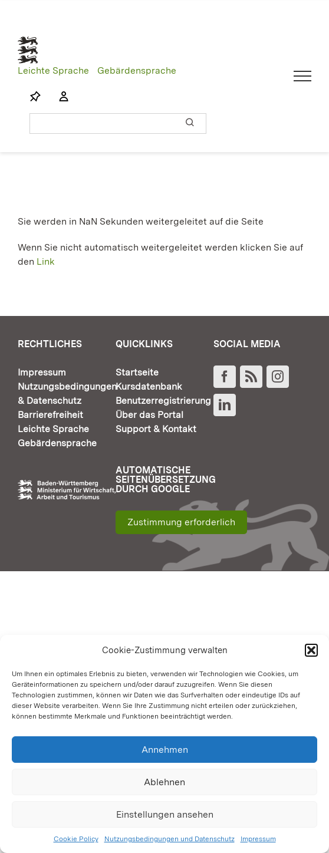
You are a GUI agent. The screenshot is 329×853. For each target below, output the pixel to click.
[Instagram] (278, 376)
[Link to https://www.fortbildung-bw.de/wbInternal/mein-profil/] (57, 96)
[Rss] (251, 376)
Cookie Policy (76, 839)
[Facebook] (224, 376)
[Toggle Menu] (303, 76)
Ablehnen (164, 782)
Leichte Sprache (53, 70)
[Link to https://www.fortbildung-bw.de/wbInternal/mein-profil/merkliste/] (35, 96)
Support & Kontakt (156, 428)
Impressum (258, 839)
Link (46, 261)
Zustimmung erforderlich (181, 522)
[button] (311, 650)
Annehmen (165, 749)
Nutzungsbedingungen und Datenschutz (169, 839)
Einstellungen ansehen (164, 814)
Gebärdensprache (136, 70)
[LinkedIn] (224, 405)
